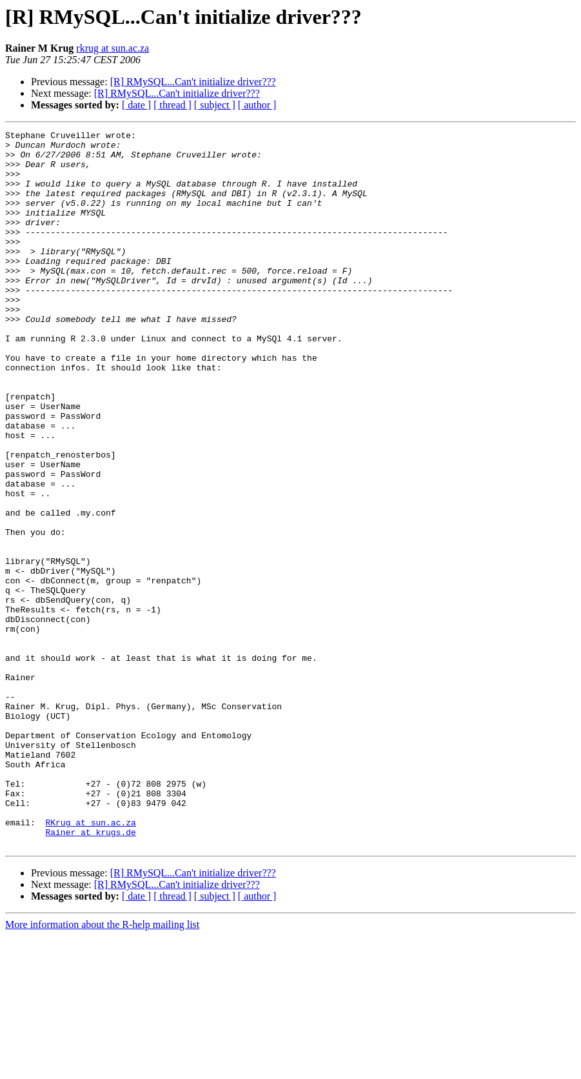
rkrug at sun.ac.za (112, 48)
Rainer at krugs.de (90, 973)
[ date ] (136, 104)
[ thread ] (172, 104)
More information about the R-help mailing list (102, 1067)
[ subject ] (214, 104)
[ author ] (257, 104)
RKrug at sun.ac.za (90, 961)
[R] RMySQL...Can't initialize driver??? (193, 81)
